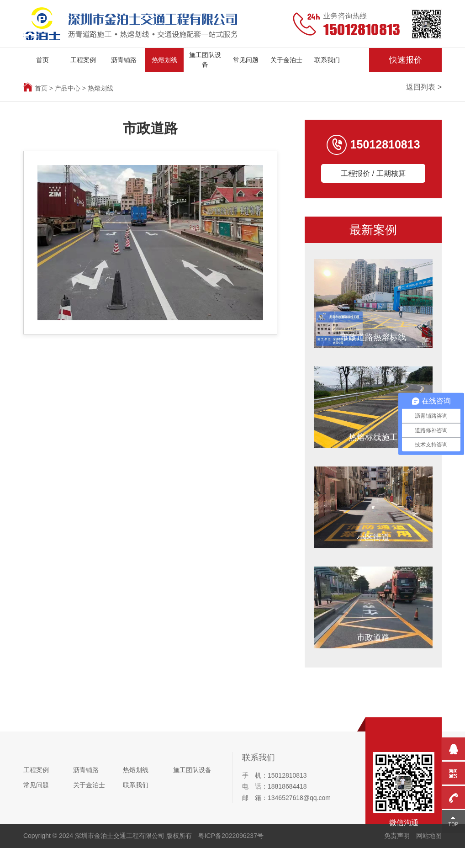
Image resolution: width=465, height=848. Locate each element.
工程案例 (83, 60)
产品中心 (67, 88)
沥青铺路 (124, 60)
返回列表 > (424, 87)
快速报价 (405, 59)
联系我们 (327, 60)
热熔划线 (164, 60)
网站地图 (429, 835)
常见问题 (246, 60)
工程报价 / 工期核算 (373, 173)
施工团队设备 (205, 59)
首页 (42, 60)
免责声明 (397, 835)
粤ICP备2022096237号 (231, 835)
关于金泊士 (286, 60)
